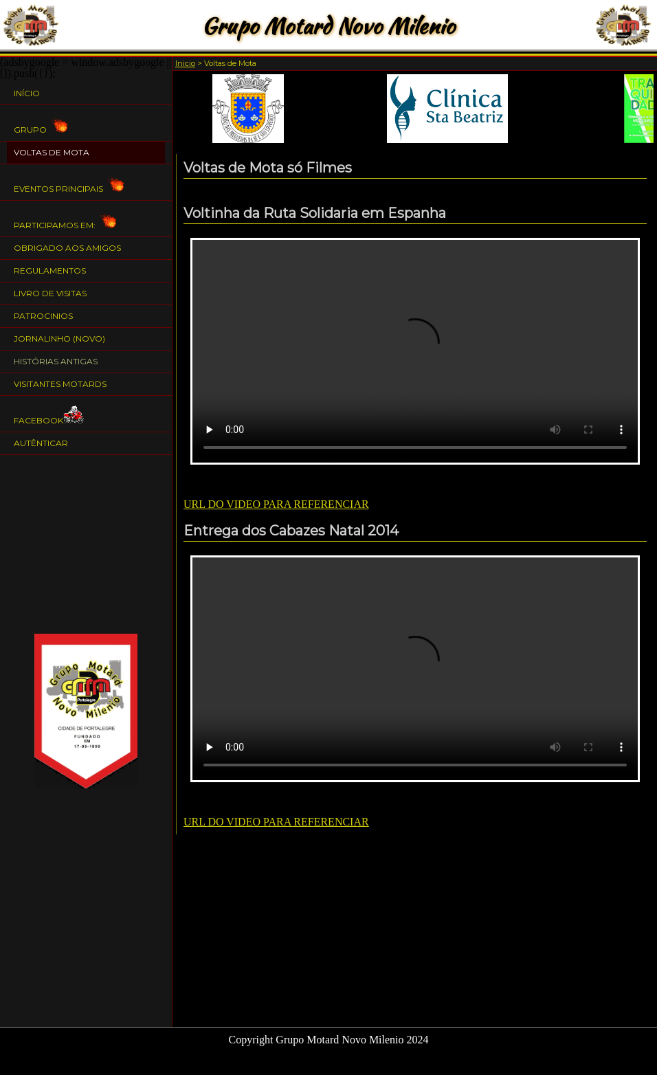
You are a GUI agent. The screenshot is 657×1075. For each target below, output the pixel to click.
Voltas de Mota (51, 152)
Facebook (49, 414)
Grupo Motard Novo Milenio (328, 26)
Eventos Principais (69, 182)
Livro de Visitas (50, 293)
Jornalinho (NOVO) (59, 338)
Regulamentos (50, 270)
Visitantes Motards (60, 384)
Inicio (185, 63)
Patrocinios (43, 316)
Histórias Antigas (56, 361)
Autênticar (41, 443)
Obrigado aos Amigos (67, 248)
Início (27, 93)
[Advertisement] (86, 544)
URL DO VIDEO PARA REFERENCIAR (276, 504)
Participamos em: (65, 219)
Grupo (40, 123)
